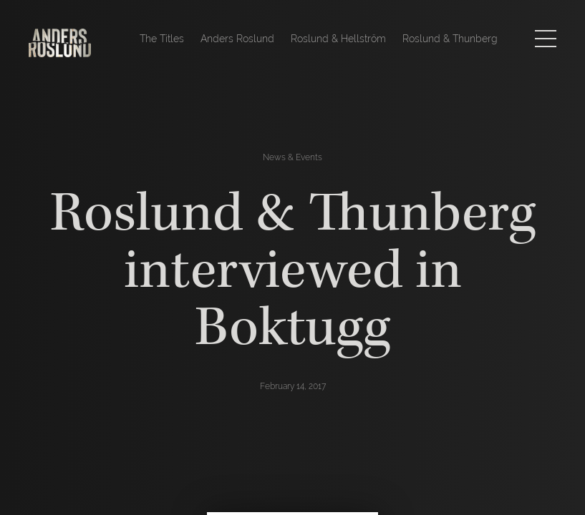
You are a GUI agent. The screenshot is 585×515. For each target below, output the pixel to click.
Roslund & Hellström (338, 38)
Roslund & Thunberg (450, 38)
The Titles (162, 38)
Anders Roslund (237, 38)
